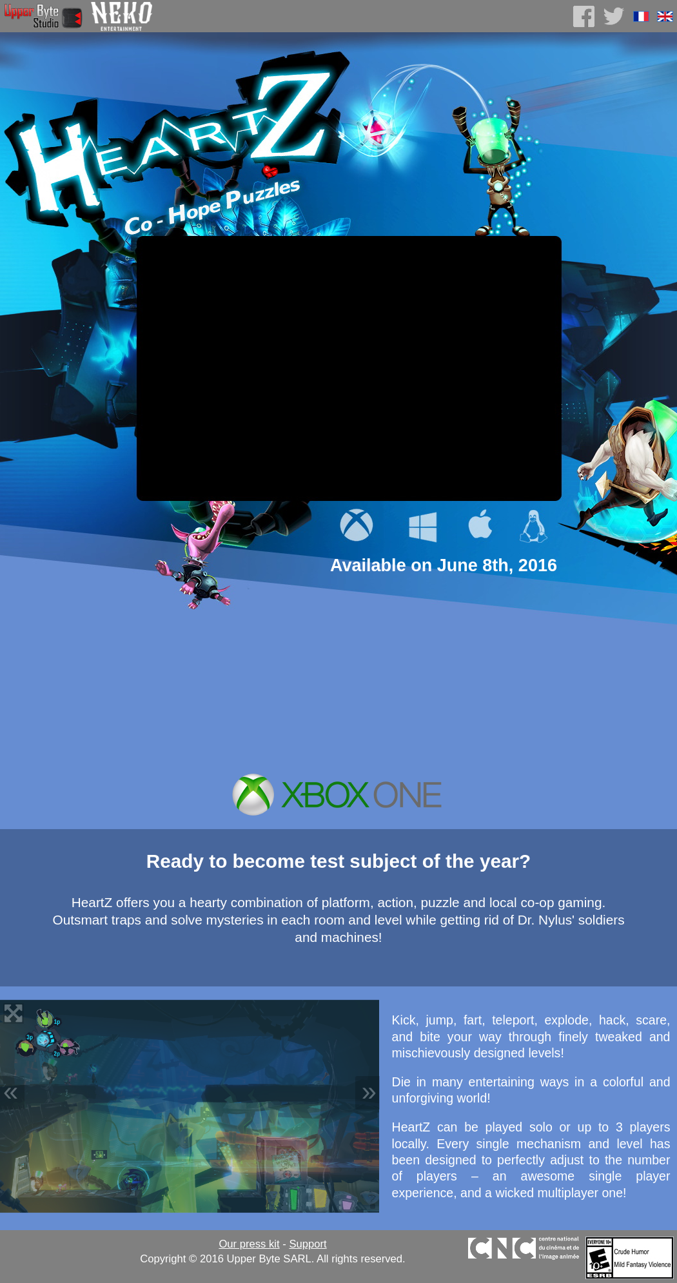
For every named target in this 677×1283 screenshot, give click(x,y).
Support (307, 1244)
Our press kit (249, 1244)
